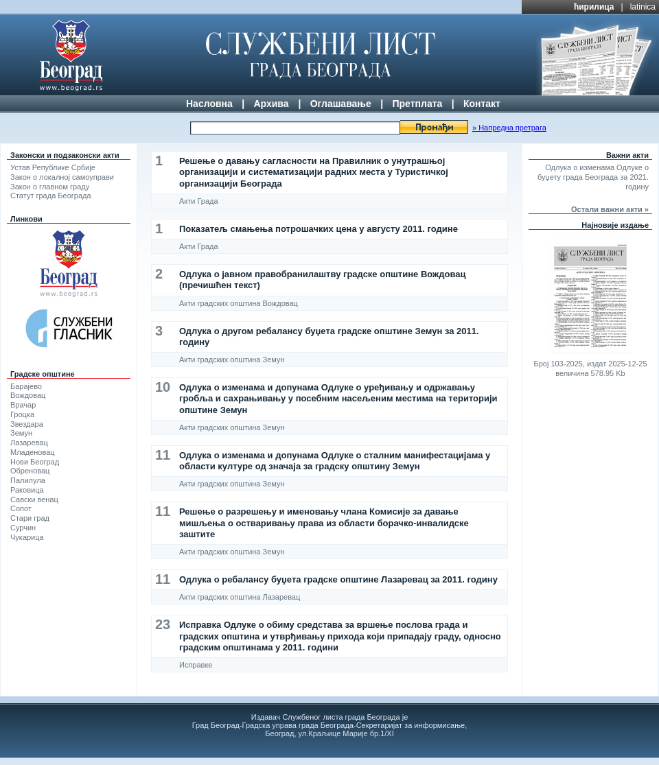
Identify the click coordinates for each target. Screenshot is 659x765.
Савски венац (34, 499)
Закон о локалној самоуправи (62, 177)
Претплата (417, 103)
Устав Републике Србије (52, 167)
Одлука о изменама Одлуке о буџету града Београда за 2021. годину (593, 177)
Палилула (27, 480)
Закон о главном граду (49, 187)
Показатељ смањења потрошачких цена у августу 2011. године (318, 229)
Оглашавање (340, 103)
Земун (21, 433)
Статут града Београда (50, 195)
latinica (643, 7)
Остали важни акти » (610, 209)
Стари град (29, 518)
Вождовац (27, 395)
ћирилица (594, 7)
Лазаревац (29, 442)
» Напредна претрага (509, 127)
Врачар (23, 405)
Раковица (27, 490)
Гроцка (22, 414)
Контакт (481, 103)
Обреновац (29, 471)
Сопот (21, 508)
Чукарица (27, 537)
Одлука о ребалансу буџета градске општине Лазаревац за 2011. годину (338, 579)
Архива (270, 103)
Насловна (209, 103)
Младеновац (32, 452)
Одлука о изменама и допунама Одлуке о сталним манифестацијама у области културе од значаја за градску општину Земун (334, 460)
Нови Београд (34, 462)
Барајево (26, 386)
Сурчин (23, 527)
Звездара (26, 424)
